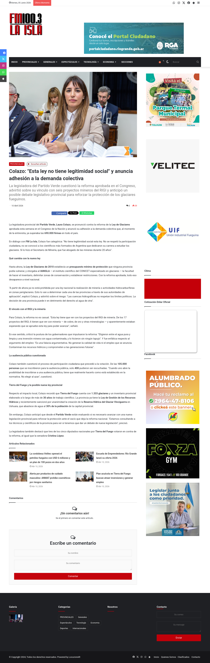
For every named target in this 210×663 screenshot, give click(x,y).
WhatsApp (87, 213)
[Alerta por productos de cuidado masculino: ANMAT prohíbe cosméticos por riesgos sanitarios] (18, 477)
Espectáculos (69, 62)
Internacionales (79, 628)
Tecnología (90, 62)
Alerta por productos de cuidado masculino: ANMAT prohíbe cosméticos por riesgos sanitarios (50, 478)
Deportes (64, 628)
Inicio (14, 62)
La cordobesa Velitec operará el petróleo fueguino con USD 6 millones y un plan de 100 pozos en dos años (50, 457)
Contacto (162, 606)
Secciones (127, 62)
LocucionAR (74, 657)
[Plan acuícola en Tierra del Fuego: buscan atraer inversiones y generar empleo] (85, 477)
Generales (49, 62)
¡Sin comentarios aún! (74, 513)
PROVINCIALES (29, 62)
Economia (108, 62)
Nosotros (112, 606)
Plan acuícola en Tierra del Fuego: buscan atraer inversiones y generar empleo (114, 478)
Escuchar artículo (37, 164)
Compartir (59, 213)
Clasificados (183, 657)
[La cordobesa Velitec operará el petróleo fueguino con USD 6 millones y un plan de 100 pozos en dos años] (18, 457)
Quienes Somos (168, 657)
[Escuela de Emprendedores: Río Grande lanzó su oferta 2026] (85, 457)
